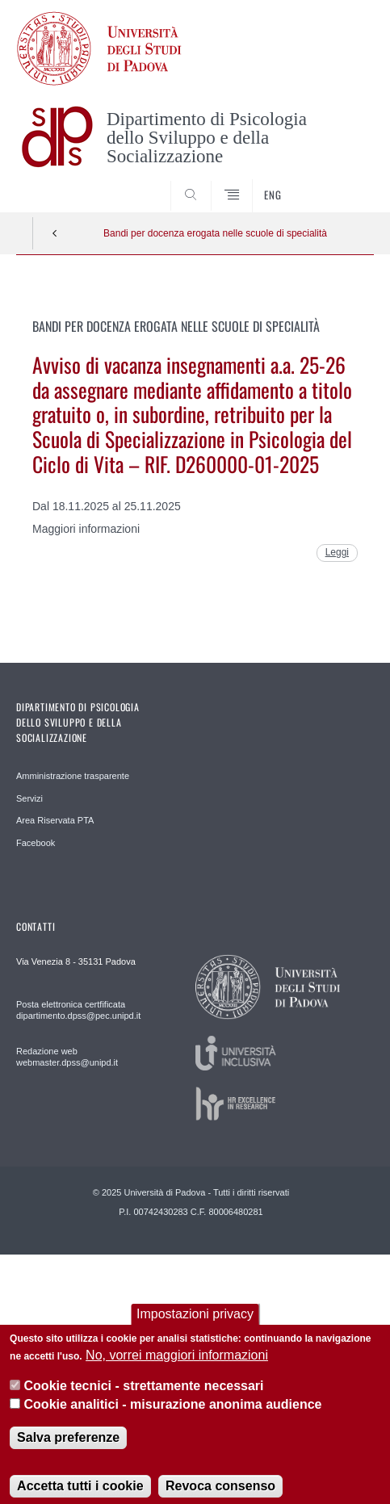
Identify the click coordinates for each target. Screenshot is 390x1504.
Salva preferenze (68, 1449)
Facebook (35, 843)
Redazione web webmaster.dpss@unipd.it (67, 1056)
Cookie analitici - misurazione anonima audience (173, 1416)
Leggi (337, 552)
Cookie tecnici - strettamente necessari (144, 1399)
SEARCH (342, 182)
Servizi (29, 798)
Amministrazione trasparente (72, 776)
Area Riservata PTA (55, 820)
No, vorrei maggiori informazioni (177, 1367)
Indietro (55, 233)
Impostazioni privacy (195, 1326)
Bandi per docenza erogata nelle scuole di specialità (215, 233)
